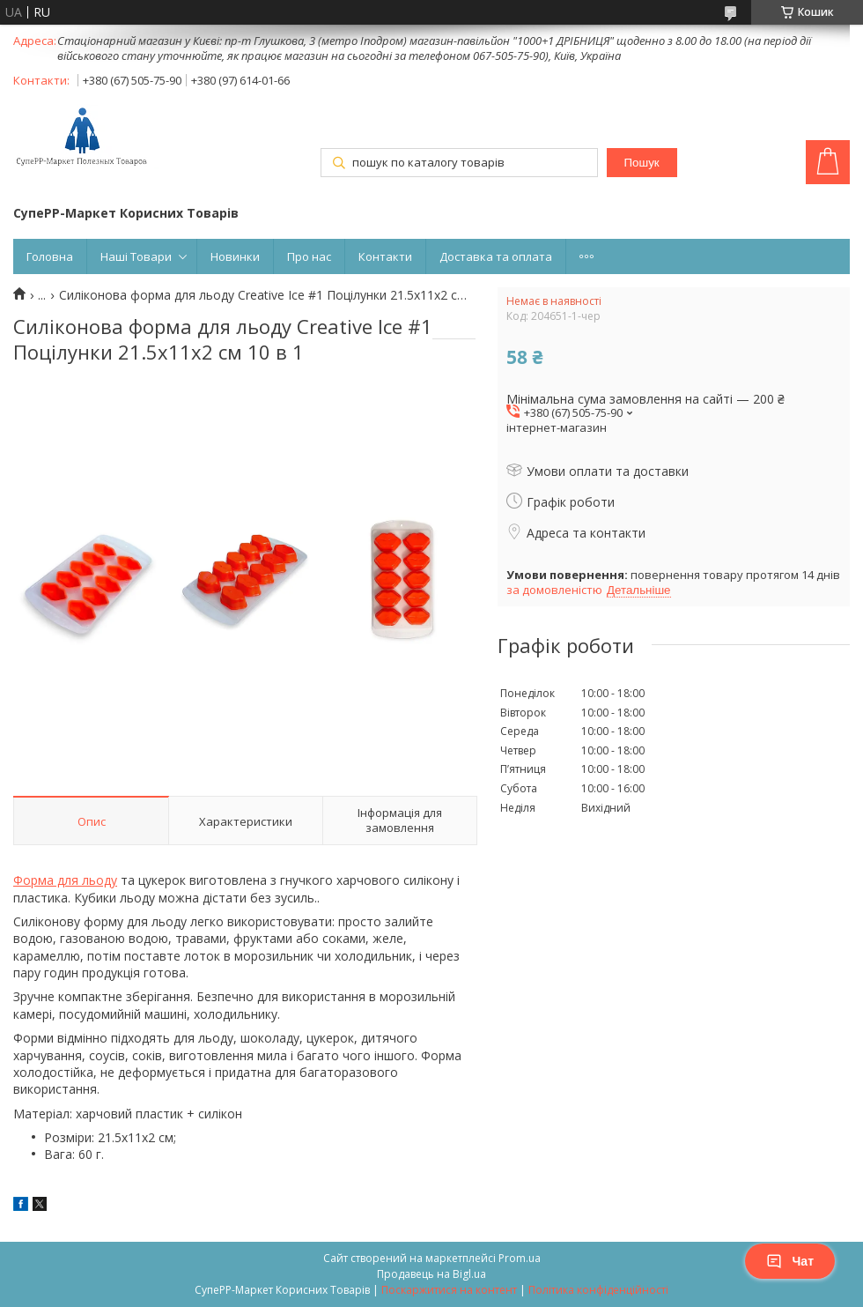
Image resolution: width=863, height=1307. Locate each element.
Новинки (235, 256)
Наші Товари (136, 256)
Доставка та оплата (495, 256)
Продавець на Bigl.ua (431, 1273)
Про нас (309, 256)
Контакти (385, 256)
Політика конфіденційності (598, 1289)
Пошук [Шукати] (641, 162)
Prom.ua (519, 1258)
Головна (49, 256)
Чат (790, 1261)
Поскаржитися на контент (449, 1289)
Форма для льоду (65, 880)
